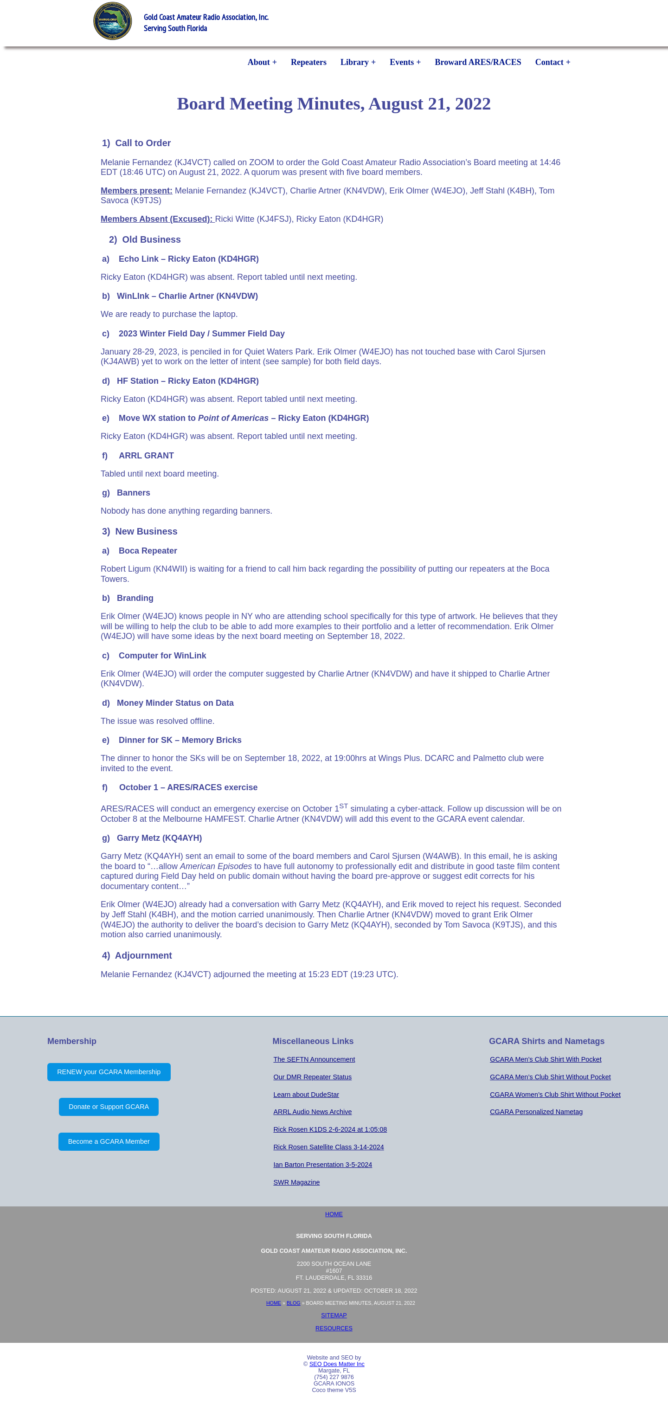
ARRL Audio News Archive (312, 1111)
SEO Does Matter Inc (337, 1364)
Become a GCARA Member (109, 1141)
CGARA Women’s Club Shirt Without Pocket (555, 1094)
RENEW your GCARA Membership (109, 1072)
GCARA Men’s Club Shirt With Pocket (545, 1059)
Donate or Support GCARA (109, 1106)
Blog (294, 1303)
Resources (334, 1328)
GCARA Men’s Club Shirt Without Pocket (550, 1077)
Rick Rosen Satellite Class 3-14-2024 (328, 1147)
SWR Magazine (296, 1182)
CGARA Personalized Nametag (536, 1111)
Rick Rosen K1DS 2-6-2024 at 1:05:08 (330, 1129)
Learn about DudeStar (306, 1094)
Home (334, 1214)
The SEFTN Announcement (314, 1059)
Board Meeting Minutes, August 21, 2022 (334, 103)
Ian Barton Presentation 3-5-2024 (322, 1164)
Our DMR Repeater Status (312, 1077)
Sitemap (334, 1315)
